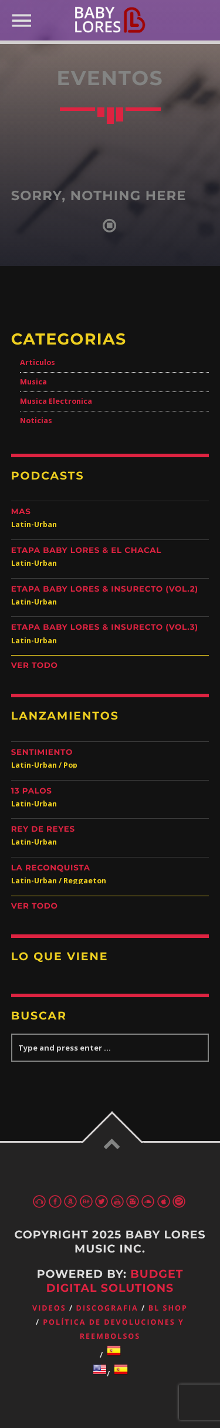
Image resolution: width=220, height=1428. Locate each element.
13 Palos (31, 791)
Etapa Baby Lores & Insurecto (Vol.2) (104, 589)
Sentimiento (42, 752)
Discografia (107, 1308)
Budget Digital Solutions (115, 1281)
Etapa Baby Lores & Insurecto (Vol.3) (104, 627)
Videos (49, 1308)
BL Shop (168, 1308)
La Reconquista (50, 868)
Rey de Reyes (43, 829)
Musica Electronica (56, 401)
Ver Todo (34, 665)
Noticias (36, 421)
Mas (21, 511)
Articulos (37, 362)
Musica (33, 382)
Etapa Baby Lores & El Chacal (86, 550)
